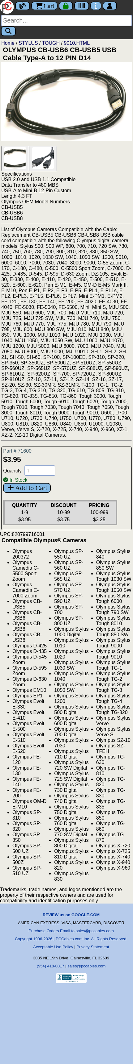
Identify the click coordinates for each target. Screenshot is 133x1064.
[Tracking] (81, 6)
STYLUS (28, 43)
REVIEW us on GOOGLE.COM (71, 914)
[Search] (66, 20)
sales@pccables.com (86, 966)
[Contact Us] (95, 6)
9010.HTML (77, 43)
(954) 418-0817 (50, 966)
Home (8, 43)
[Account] (110, 6)
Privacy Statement (92, 947)
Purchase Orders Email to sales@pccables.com (71, 931)
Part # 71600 (17, 451)
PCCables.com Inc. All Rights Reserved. (91, 939)
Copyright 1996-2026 (33, 939)
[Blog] (22, 6)
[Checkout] (66, 6)
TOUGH (51, 43)
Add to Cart (26, 488)
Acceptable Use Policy (53, 947)
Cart (44, 6)
